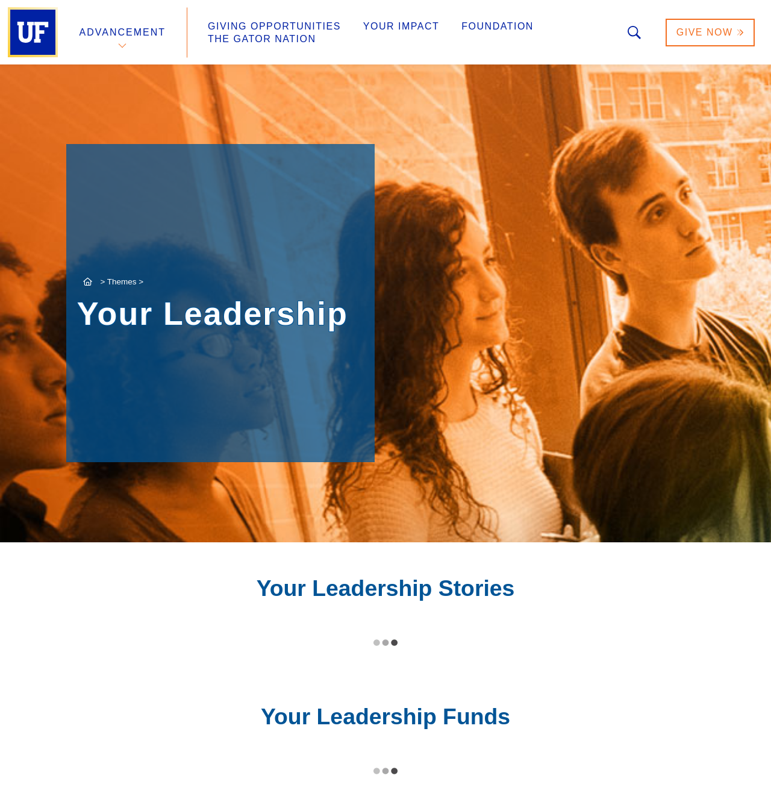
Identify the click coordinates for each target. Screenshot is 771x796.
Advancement (123, 32)
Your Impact (401, 26)
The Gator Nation (262, 39)
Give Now (710, 32)
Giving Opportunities (274, 26)
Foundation (497, 26)
